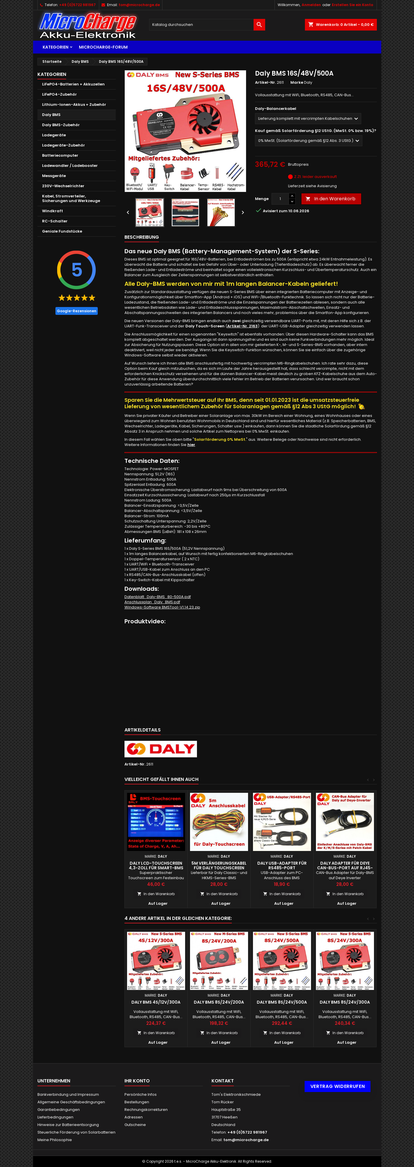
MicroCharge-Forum (103, 47)
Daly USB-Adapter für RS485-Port (282, 865)
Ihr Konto (137, 1080)
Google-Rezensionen (76, 310)
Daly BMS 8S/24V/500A (282, 1002)
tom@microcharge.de (139, 4)
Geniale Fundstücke (62, 231)
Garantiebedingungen (58, 1109)
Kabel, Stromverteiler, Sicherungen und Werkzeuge (71, 198)
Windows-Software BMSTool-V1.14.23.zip (162, 607)
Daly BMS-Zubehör (61, 125)
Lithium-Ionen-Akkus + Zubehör (74, 104)
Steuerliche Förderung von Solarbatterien (76, 1132)
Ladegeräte (54, 135)
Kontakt (222, 1080)
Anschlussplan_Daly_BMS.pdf (152, 602)
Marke (296, 82)
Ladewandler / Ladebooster (70, 165)
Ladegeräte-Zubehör (63, 145)
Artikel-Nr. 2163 (242, 326)
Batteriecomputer (60, 155)
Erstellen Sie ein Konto (352, 4)
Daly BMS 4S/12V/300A (155, 1002)
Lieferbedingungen (55, 1117)
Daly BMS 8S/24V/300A (345, 1002)
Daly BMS (51, 114)
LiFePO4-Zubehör (59, 94)
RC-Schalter (55, 221)
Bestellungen (136, 1102)
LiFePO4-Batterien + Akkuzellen (73, 84)
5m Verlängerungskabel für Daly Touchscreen (219, 865)
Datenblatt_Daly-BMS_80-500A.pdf (157, 596)
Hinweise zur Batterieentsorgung (68, 1124)
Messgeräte (54, 176)
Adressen (133, 1117)
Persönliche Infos (140, 1094)
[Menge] (280, 199)
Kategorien (55, 47)
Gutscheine (135, 1124)
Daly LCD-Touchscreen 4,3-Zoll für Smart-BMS (156, 865)
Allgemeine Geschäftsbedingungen (71, 1102)
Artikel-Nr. (265, 82)
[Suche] (207, 25)
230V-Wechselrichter (63, 186)
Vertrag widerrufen (337, 1086)
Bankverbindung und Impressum (68, 1094)
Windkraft (52, 211)
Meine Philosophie (54, 1140)
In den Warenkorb (330, 198)
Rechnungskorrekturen (146, 1109)
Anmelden (311, 4)
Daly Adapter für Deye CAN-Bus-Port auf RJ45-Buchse (345, 867)
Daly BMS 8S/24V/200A (219, 1002)
